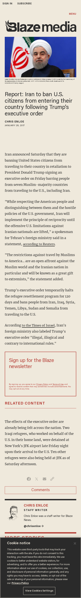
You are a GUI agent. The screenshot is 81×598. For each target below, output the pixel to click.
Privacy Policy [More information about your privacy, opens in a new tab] (20, 583)
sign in (7, 3)
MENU (72, 14)
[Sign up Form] (40, 376)
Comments (40, 490)
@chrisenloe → (34, 526)
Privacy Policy (42, 384)
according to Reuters (39, 244)
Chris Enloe (14, 122)
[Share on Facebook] (29, 479)
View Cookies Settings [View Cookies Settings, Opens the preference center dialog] (39, 591)
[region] (40, 567)
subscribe (24, 3)
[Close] (75, 543)
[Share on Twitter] (37, 479)
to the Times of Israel (39, 325)
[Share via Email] (44, 479)
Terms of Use (58, 384)
